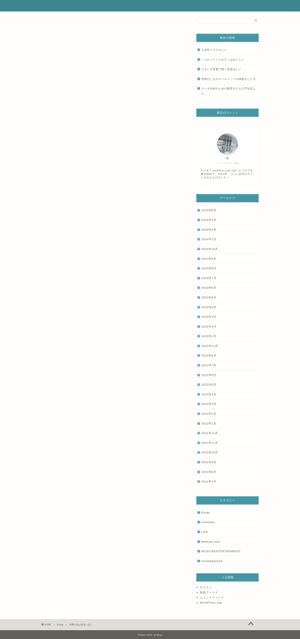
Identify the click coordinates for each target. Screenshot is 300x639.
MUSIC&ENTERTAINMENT (221, 551)
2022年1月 (208, 423)
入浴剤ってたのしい (214, 49)
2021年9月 (208, 462)
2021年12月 (209, 433)
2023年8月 (208, 268)
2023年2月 (208, 326)
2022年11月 (209, 345)
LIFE (204, 531)
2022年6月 (208, 375)
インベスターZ (87, 436)
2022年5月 (208, 384)
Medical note (210, 541)
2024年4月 (208, 219)
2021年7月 (208, 481)
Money (71, 436)
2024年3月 (208, 229)
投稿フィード (209, 592)
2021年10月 (209, 452)
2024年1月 (208, 239)
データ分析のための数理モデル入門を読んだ (228, 91)
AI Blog (49, 6)
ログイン (206, 587)
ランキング (217, 6)
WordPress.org (211, 602)
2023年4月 (208, 307)
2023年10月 (209, 249)
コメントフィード (212, 597)
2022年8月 (208, 355)
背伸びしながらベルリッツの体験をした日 (228, 79)
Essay (46, 23)
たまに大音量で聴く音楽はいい (221, 69)
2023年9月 (208, 258)
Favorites (208, 522)
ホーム (153, 6)
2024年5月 (208, 210)
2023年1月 (208, 336)
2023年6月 (208, 287)
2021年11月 (209, 442)
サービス (196, 6)
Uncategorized (212, 561)
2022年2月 (208, 413)
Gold (59, 436)
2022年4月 (208, 394)
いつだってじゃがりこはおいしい (222, 59)
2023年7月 (208, 278)
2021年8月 (208, 472)
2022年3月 (208, 404)
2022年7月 (208, 365)
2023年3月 (208, 316)
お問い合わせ (240, 6)
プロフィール (174, 6)
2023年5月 (208, 297)
